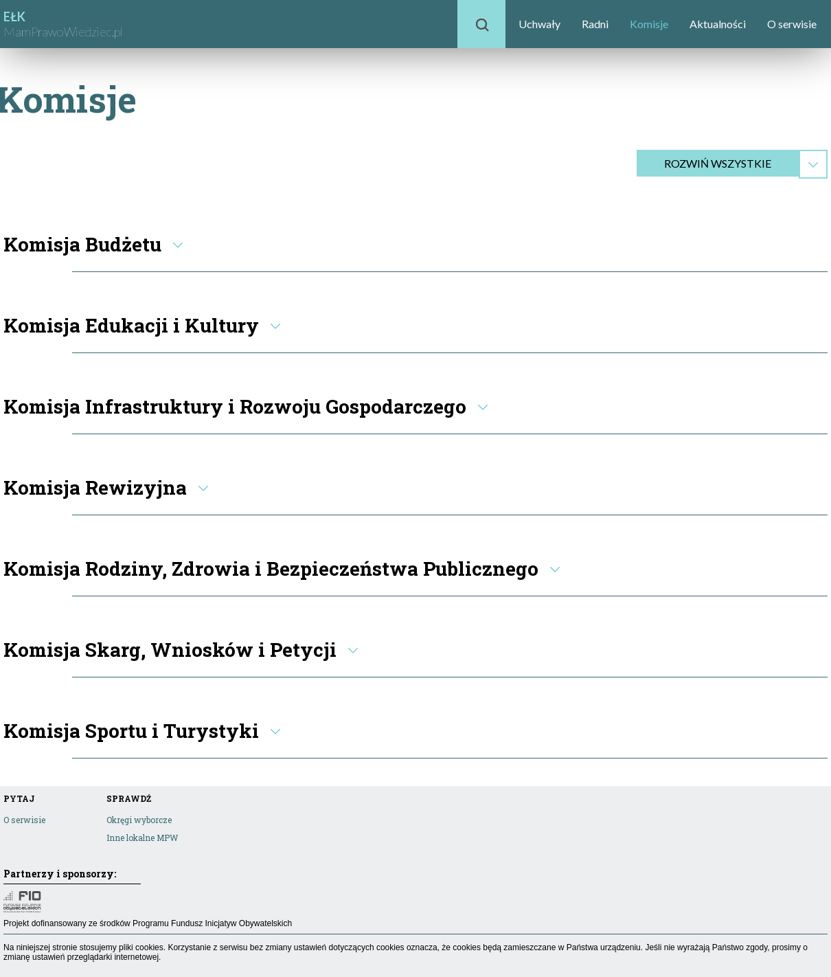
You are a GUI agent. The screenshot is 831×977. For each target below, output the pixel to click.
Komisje (649, 23)
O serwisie (792, 23)
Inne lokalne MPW (142, 837)
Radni (595, 23)
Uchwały (539, 23)
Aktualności (718, 23)
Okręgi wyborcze (139, 819)
